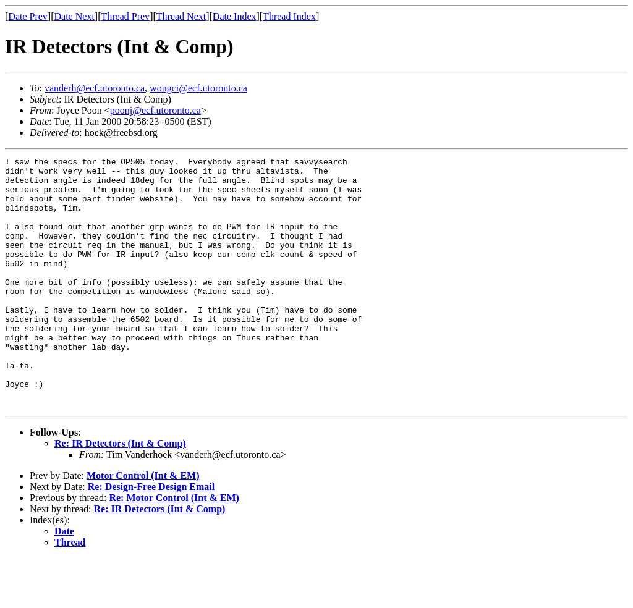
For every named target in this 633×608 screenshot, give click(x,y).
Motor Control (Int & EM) (143, 525)
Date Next (74, 16)
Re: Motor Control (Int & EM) (174, 548)
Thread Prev (125, 16)
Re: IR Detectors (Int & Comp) (120, 493)
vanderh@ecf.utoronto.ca (95, 88)
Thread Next (181, 16)
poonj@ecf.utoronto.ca (155, 110)
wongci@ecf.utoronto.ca (198, 88)
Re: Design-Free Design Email (151, 536)
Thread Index (289, 16)
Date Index (235, 16)
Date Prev (28, 16)
